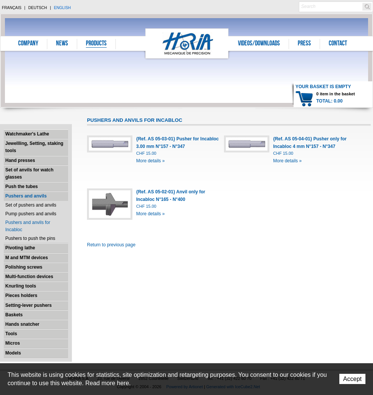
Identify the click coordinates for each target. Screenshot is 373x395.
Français (12, 8)
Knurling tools (20, 286)
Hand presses (20, 160)
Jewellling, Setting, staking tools (34, 147)
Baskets (14, 314)
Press (304, 43)
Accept (352, 379)
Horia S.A (187, 43)
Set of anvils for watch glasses (29, 173)
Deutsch (37, 8)
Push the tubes (21, 186)
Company (28, 43)
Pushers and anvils (26, 196)
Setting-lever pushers (28, 305)
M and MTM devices (26, 257)
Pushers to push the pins (30, 238)
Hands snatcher (22, 324)
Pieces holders (21, 295)
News (62, 43)
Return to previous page (111, 244)
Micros (12, 343)
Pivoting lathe (20, 247)
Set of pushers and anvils (30, 205)
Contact (338, 43)
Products (96, 43)
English (62, 8)
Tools (11, 333)
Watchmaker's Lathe (27, 134)
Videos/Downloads (259, 43)
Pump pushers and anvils (30, 213)
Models (13, 353)
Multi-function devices (29, 276)
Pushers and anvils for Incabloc (27, 226)
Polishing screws (23, 267)
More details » (150, 160)
